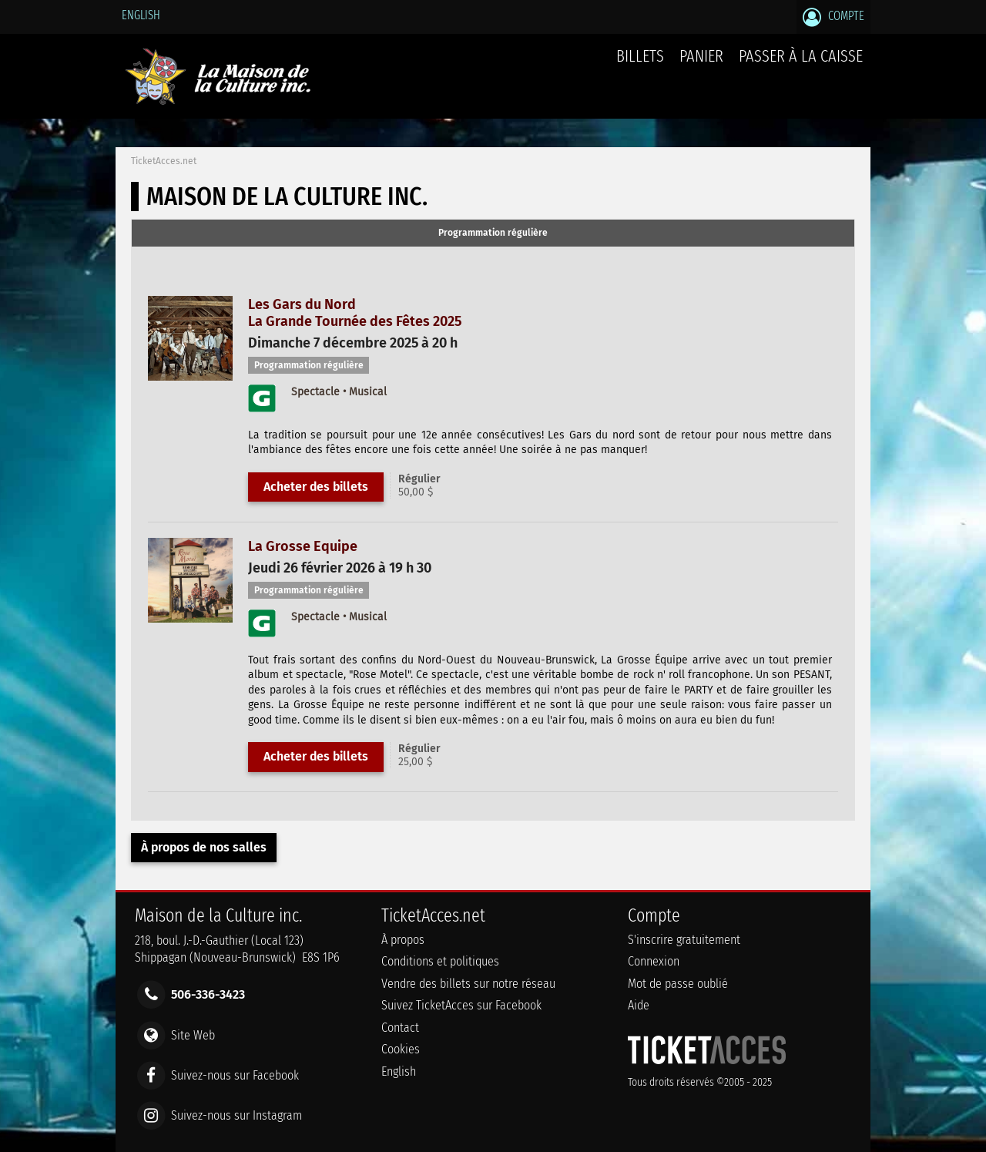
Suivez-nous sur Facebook (235, 1074)
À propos (402, 939)
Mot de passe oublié (678, 983)
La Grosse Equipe (302, 546)
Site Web (193, 1034)
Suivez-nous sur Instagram (236, 1115)
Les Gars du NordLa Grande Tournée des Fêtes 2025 (354, 313)
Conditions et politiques (440, 961)
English (141, 15)
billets (640, 55)
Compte (833, 17)
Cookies (400, 1049)
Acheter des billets (315, 486)
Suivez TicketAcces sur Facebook (461, 1005)
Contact (400, 1027)
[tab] (493, 233)
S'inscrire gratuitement (684, 939)
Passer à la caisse (801, 55)
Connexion (653, 961)
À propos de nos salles (204, 847)
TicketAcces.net (163, 161)
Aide (638, 1005)
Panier (701, 64)
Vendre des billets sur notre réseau (468, 983)
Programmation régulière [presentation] (493, 232)
